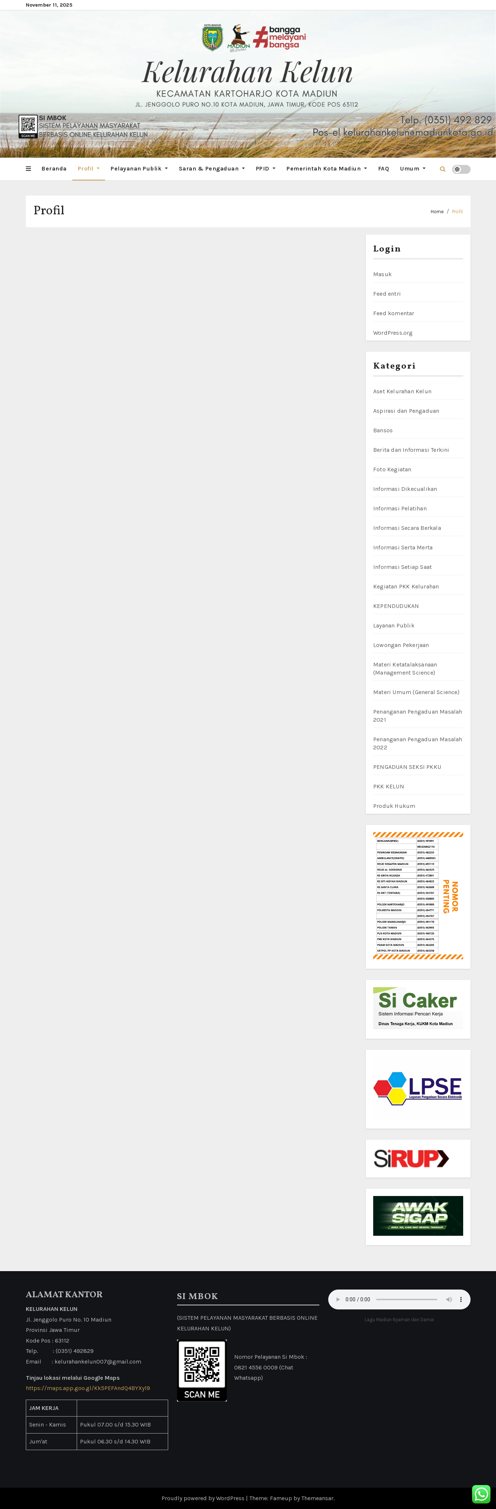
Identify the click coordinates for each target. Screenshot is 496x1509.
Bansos (383, 430)
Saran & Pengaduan (212, 168)
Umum (413, 168)
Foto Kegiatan (392, 469)
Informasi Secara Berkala (407, 527)
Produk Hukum (394, 805)
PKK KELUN (388, 786)
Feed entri (387, 293)
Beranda (54, 168)
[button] (28, 169)
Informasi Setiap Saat (402, 566)
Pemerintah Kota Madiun (327, 168)
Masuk (382, 274)
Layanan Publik (394, 625)
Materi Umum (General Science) (416, 692)
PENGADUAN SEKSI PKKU (407, 766)
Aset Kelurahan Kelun (402, 391)
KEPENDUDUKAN (396, 605)
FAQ (383, 168)
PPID (266, 168)
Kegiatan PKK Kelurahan (406, 586)
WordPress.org (393, 332)
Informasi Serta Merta (403, 547)
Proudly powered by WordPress (204, 1497)
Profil (89, 168)
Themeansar (317, 1497)
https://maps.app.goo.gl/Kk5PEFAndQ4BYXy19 (88, 1388)
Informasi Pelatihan (400, 508)
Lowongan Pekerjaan (401, 644)
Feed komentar (394, 313)
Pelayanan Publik (139, 168)
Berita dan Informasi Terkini (411, 449)
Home (437, 211)
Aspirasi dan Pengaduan (406, 410)
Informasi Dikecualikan (405, 488)
